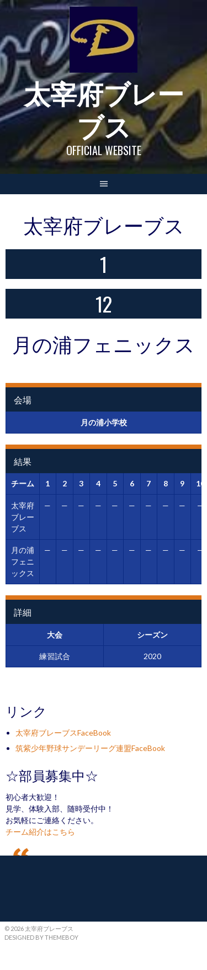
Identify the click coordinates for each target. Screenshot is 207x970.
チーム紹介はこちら (40, 831)
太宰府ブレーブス (104, 109)
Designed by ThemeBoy (41, 937)
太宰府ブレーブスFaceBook (63, 732)
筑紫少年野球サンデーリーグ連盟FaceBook (90, 748)
